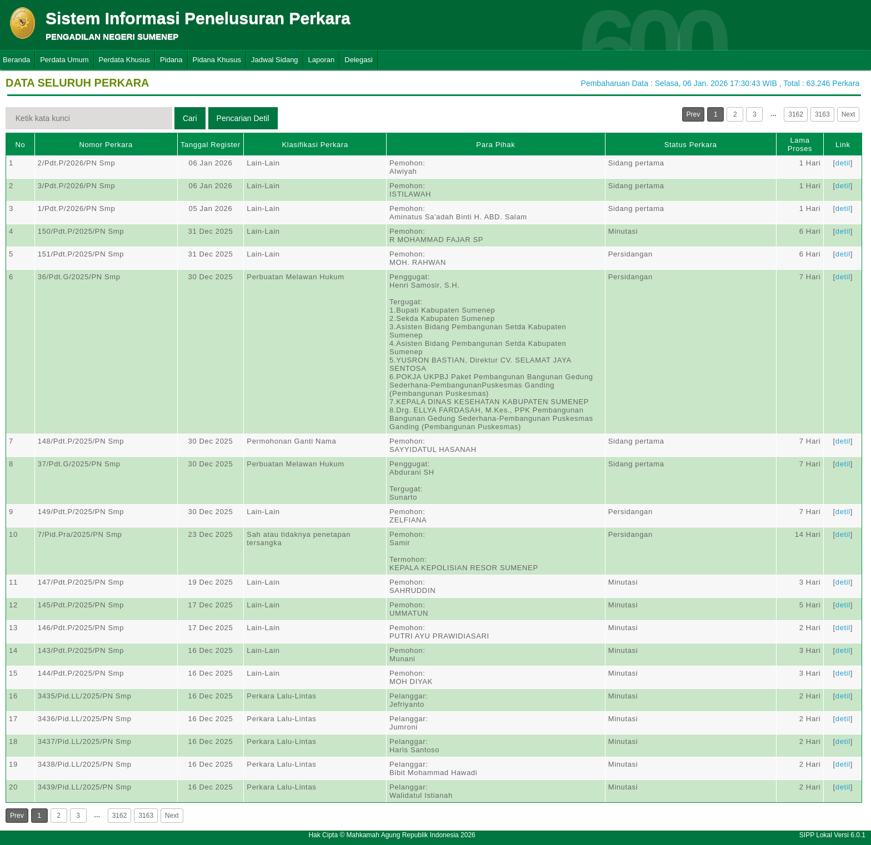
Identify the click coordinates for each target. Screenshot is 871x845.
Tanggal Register (211, 144)
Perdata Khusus (125, 60)
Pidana (171, 60)
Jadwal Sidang (274, 60)
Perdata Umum (64, 60)
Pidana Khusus (217, 60)
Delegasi (358, 60)
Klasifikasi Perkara (315, 144)
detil (842, 163)
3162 (795, 114)
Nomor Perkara (106, 144)
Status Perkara (690, 144)
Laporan (321, 60)
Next (848, 114)
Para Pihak (495, 144)
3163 (822, 114)
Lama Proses (800, 144)
